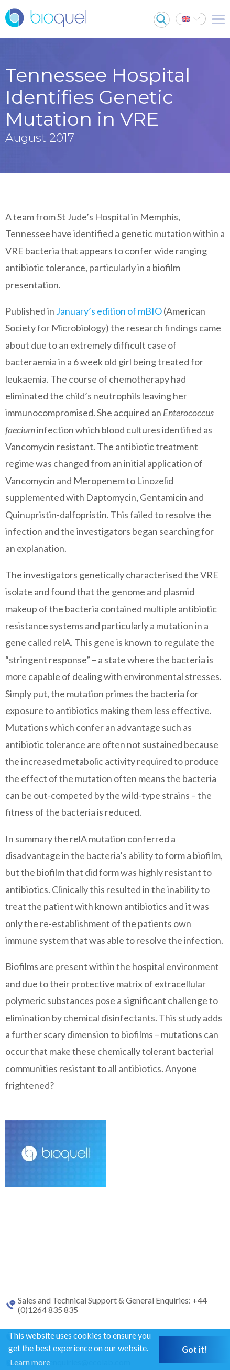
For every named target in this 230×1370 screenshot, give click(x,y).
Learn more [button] (30, 1362)
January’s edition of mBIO (109, 311)
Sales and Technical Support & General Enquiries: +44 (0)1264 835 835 (112, 1305)
